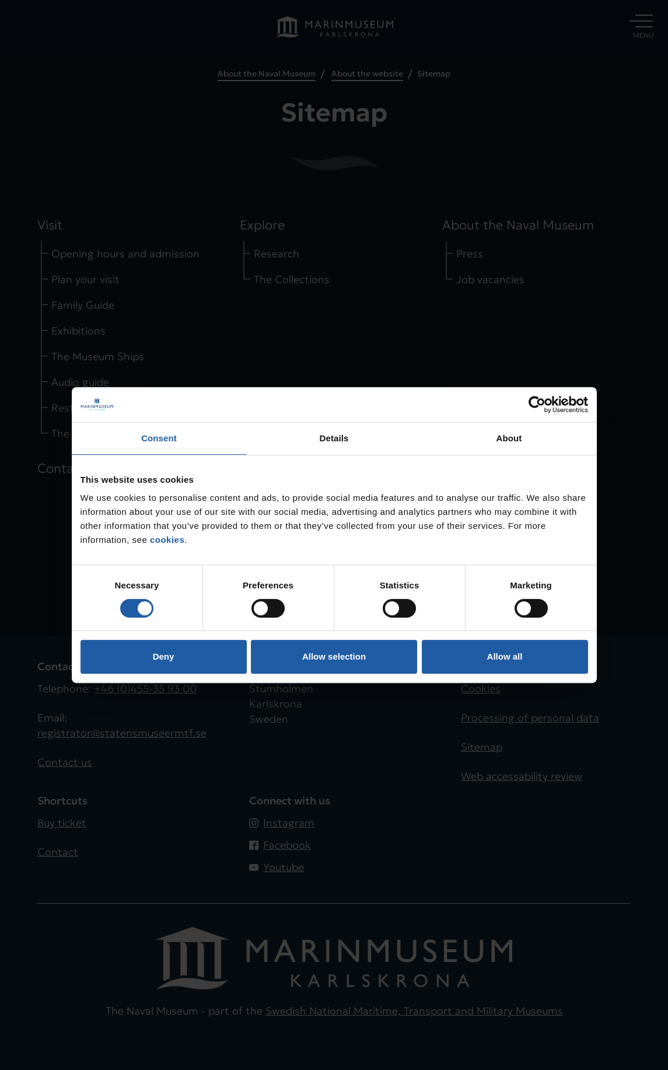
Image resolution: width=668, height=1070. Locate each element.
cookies (167, 540)
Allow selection (334, 656)
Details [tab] (334, 438)
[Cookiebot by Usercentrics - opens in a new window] (537, 404)
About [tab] (509, 438)
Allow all (505, 656)
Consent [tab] (159, 438)
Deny (163, 656)
